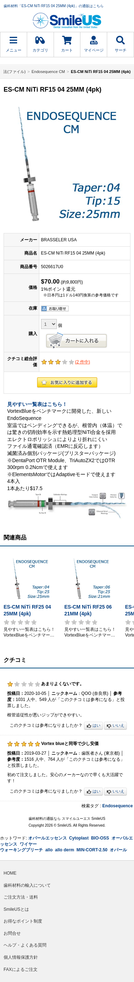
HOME (10, 873)
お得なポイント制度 (23, 921)
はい (93, 726)
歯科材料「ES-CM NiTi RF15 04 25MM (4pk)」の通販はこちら (54, 6)
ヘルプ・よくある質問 (25, 945)
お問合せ (12, 933)
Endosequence (117, 805)
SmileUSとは (16, 909)
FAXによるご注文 (21, 969)
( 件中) (82, 361)
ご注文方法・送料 (21, 897)
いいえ (115, 726)
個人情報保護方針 (21, 957)
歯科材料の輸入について (27, 885)
